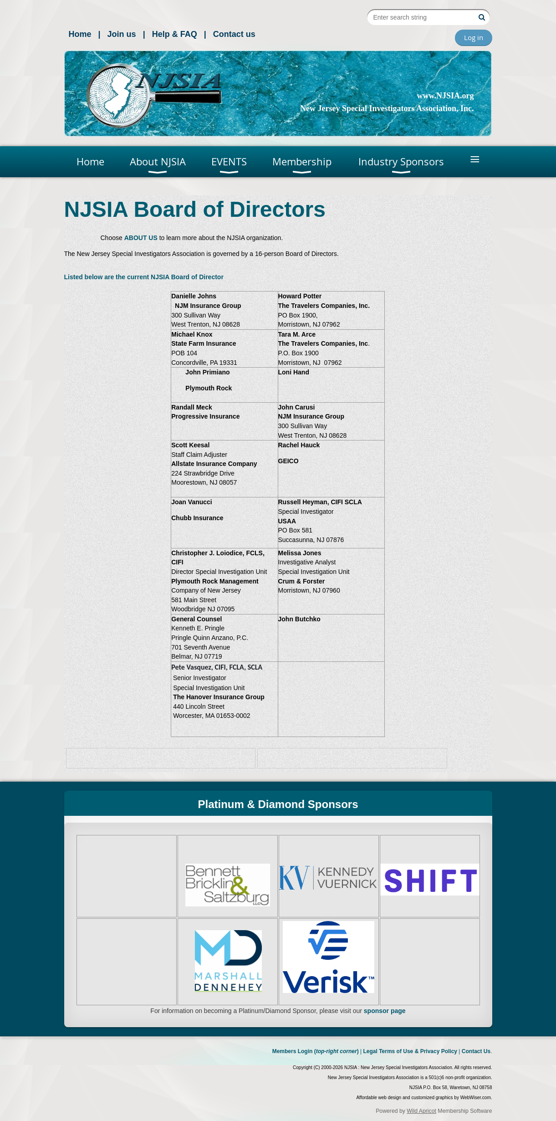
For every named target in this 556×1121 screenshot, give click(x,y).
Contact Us (476, 1051)
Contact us (234, 34)
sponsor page (385, 1010)
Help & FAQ (174, 34)
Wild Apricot (421, 1111)
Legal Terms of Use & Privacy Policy (410, 1051)
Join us (121, 34)
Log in (473, 37)
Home (80, 34)
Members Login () (315, 1051)
